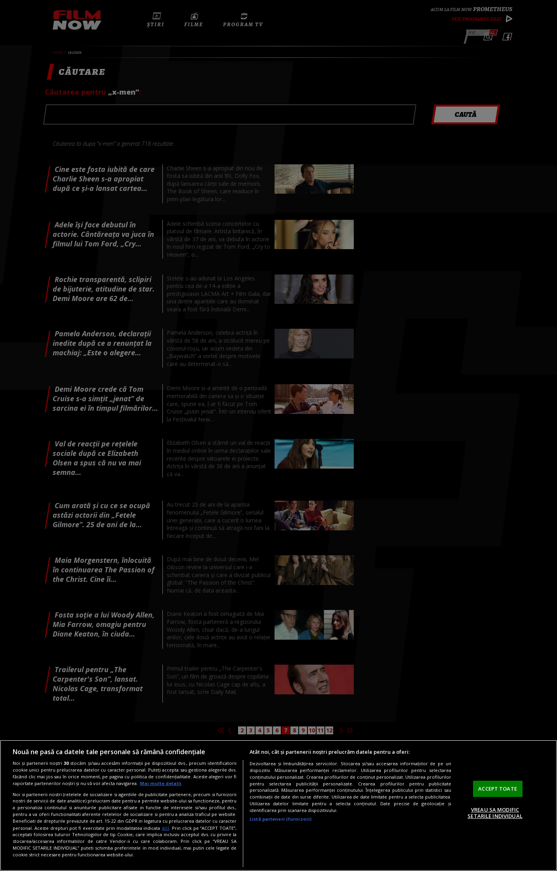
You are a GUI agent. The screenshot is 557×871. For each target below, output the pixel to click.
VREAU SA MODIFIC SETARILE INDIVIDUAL (494, 813)
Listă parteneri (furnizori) (280, 819)
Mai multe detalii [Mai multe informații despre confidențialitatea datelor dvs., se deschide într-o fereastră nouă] (160, 783)
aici (165, 828)
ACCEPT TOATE (497, 788)
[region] (278, 805)
